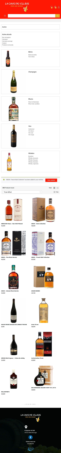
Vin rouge (31, 135)
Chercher (57, 16)
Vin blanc (31, 131)
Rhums (30, 99)
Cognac (4, 43)
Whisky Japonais (33, 164)
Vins (29, 126)
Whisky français (33, 160)
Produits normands (7, 45)
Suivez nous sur (30, 441)
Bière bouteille (32, 55)
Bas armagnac (6, 37)
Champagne (32, 72)
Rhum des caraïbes (34, 104)
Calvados (5, 39)
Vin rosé (30, 133)
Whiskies (31, 153)
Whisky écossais (33, 158)
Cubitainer (31, 129)
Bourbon (30, 156)
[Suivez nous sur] (30, 437)
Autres (4, 27)
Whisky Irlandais (33, 162)
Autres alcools (6, 34)
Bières (30, 52)
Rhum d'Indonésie (33, 102)
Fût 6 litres (31, 56)
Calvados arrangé (7, 41)
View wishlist (51, 180)
